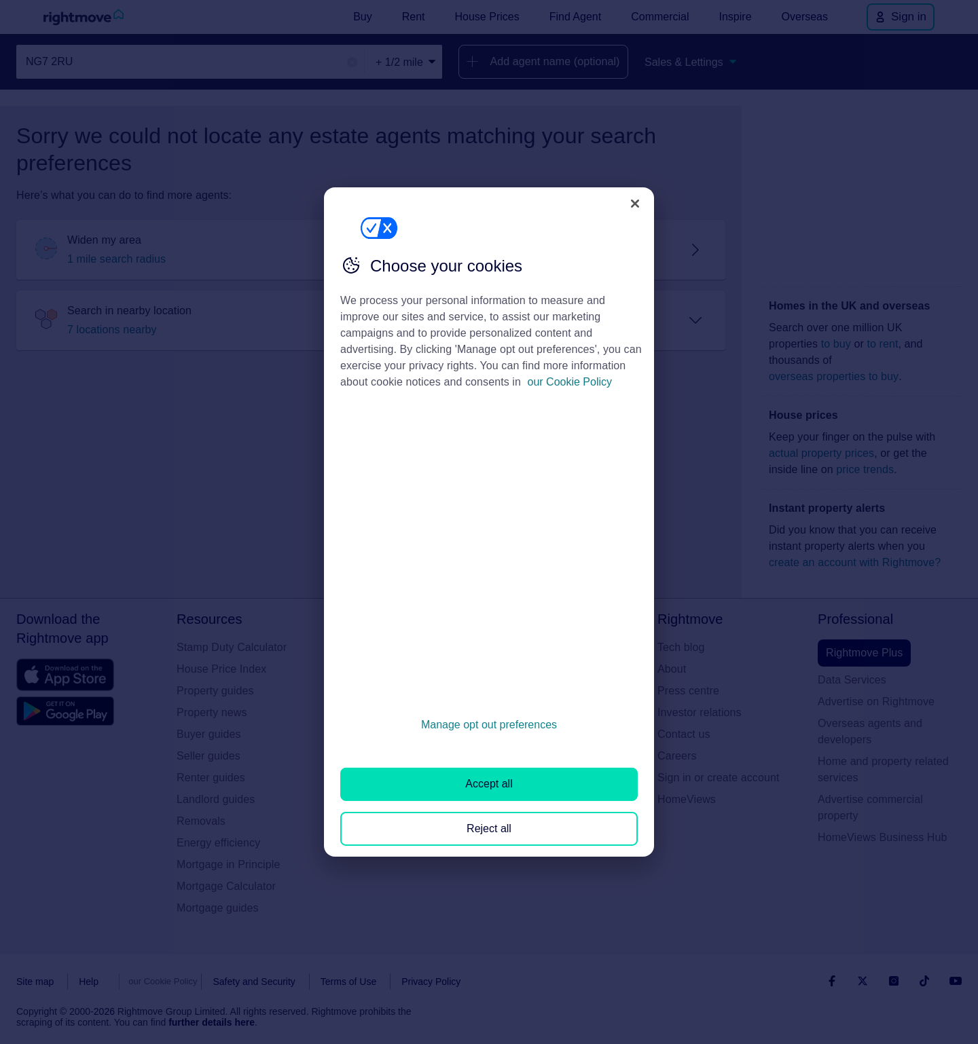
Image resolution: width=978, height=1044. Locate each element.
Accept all (488, 783)
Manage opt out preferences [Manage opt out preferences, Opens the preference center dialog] (489, 724)
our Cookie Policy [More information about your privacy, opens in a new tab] (570, 382)
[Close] (635, 204)
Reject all (489, 828)
